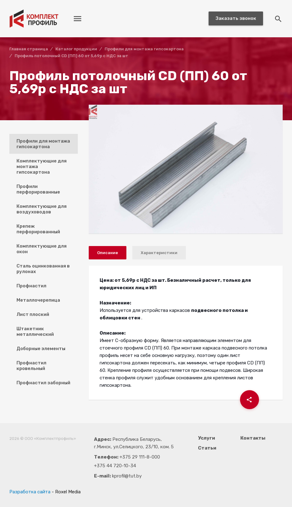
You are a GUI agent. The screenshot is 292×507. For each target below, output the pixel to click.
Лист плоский (32, 314)
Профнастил (31, 286)
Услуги (206, 438)
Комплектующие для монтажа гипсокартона (41, 166)
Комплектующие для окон (41, 248)
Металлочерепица (38, 300)
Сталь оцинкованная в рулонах (43, 268)
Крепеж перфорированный (38, 229)
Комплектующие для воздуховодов (41, 209)
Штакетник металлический (35, 331)
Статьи (207, 448)
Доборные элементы (40, 348)
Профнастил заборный (43, 383)
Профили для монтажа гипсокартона (43, 143)
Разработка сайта (29, 492)
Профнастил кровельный (31, 365)
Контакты (253, 438)
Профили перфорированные (38, 189)
